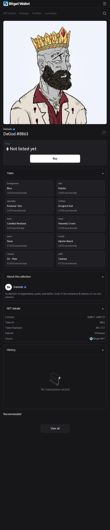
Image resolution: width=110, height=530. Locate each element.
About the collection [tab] (55, 276)
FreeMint (36, 13)
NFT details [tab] (55, 308)
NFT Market (9, 13)
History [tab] (55, 349)
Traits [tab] (55, 173)
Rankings (24, 13)
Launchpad (50, 13)
